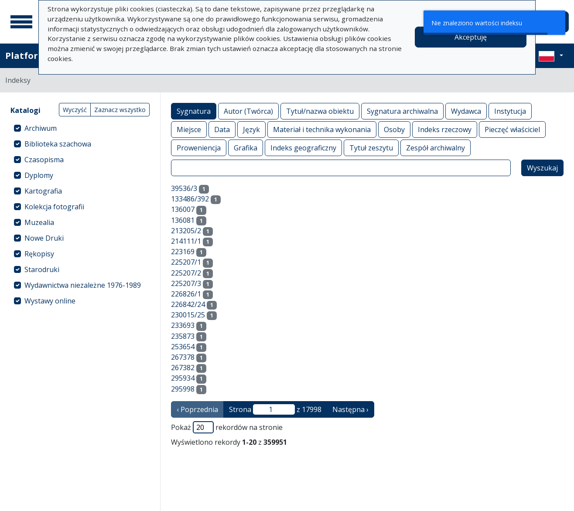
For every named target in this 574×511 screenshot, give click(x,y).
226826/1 (186, 294)
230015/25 (188, 315)
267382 (183, 367)
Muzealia (39, 222)
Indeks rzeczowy (445, 129)
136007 (183, 209)
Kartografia (43, 191)
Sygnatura (194, 111)
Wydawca (466, 111)
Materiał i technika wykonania (322, 129)
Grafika (245, 148)
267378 (183, 357)
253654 (183, 346)
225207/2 (186, 273)
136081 (183, 220)
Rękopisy (39, 254)
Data (222, 129)
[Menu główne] (21, 21)
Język (251, 129)
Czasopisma (44, 159)
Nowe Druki (44, 238)
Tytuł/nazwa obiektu (320, 111)
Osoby (394, 129)
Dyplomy (38, 175)
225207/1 (186, 262)
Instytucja (510, 111)
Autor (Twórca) (248, 111)
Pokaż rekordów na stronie (227, 427)
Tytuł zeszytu (371, 148)
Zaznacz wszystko (120, 110)
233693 (183, 325)
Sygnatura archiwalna (402, 111)
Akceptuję (470, 37)
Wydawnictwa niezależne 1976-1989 (82, 285)
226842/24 (188, 304)
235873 (183, 336)
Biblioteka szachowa (57, 144)
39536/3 (184, 188)
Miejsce (189, 129)
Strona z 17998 (275, 409)
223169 (183, 251)
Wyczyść (75, 110)
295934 (183, 378)
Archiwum (40, 128)
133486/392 (190, 199)
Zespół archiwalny (435, 148)
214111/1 (186, 241)
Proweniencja (199, 148)
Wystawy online (49, 301)
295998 (183, 389)
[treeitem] (80, 128)
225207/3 (186, 283)
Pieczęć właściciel (512, 129)
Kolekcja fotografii (54, 206)
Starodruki (41, 269)
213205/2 (186, 230)
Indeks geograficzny (303, 148)
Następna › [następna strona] (350, 409)
